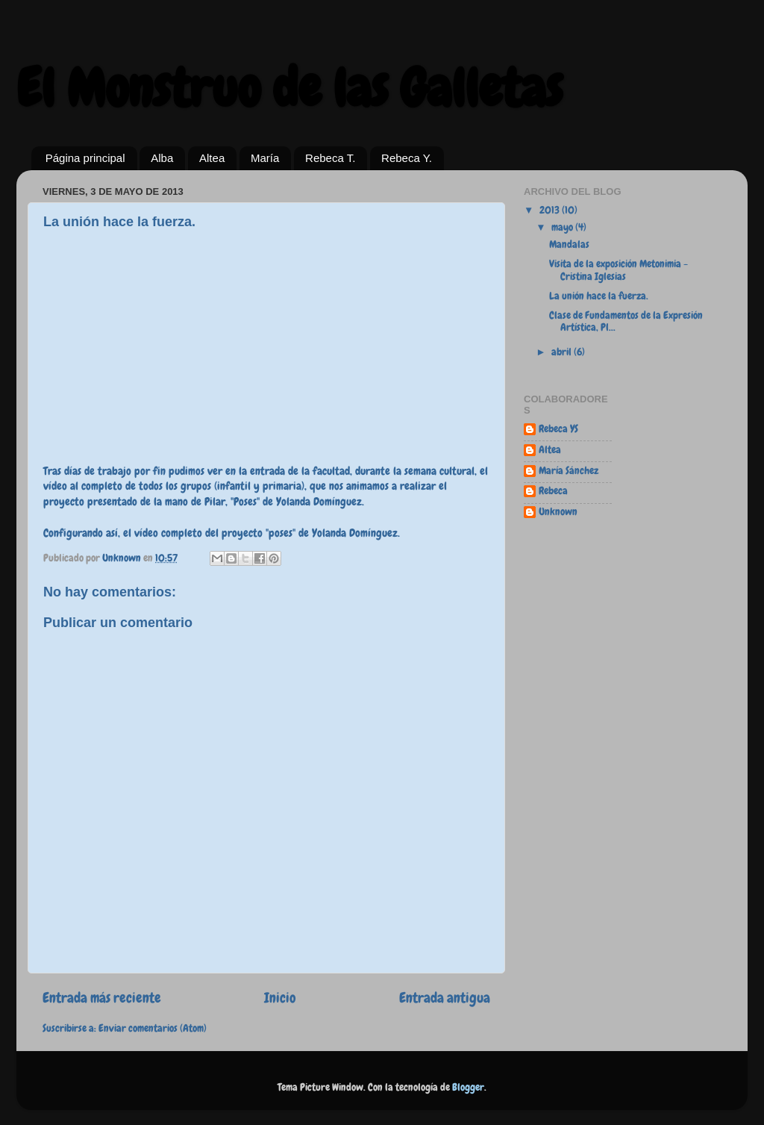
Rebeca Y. (406, 158)
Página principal (85, 158)
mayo (563, 227)
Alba (162, 158)
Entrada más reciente (102, 997)
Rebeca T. (330, 158)
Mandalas (569, 244)
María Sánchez (568, 471)
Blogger (468, 1087)
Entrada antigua (444, 997)
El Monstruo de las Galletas (289, 88)
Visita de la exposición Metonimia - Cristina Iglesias (618, 270)
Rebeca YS (558, 429)
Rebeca (553, 491)
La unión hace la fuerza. (598, 296)
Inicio (280, 997)
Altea (212, 158)
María (265, 158)
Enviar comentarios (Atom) (152, 1028)
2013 (550, 210)
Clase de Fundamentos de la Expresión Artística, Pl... (626, 321)
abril (562, 352)
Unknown (558, 512)
